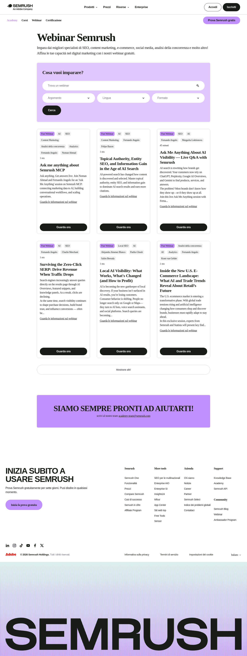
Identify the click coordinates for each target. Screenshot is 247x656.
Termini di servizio (169, 554)
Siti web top (160, 510)
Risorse (121, 7)
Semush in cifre (132, 505)
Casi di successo (133, 499)
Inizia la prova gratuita (24, 504)
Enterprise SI (161, 488)
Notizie (187, 483)
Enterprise (144, 7)
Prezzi (107, 7)
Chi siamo (189, 478)
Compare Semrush (134, 494)
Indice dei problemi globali (197, 505)
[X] (42, 545)
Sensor (158, 521)
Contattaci (189, 510)
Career (187, 488)
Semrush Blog (221, 509)
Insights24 (159, 494)
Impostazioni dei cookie (201, 554)
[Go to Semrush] (20, 7)
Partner (188, 494)
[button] (68, 98)
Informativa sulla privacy (137, 554)
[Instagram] (14, 545)
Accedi (212, 7)
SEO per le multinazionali (167, 478)
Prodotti (89, 7)
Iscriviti (231, 7)
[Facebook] (35, 545)
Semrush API (220, 488)
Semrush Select (192, 499)
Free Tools (159, 515)
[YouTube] (28, 545)
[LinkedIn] (7, 545)
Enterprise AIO (161, 483)
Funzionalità (131, 483)
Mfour (157, 499)
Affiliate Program (133, 510)
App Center (160, 505)
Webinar (218, 514)
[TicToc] (21, 545)
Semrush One (132, 478)
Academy (219, 483)
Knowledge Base (222, 478)
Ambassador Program (225, 520)
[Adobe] (10, 554)
